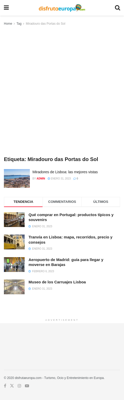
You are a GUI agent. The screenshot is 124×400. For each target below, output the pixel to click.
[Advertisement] (62, 91)
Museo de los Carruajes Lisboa (57, 282)
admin (41, 178)
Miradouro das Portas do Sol (45, 23)
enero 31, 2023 (59, 178)
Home (8, 23)
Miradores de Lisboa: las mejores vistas (65, 172)
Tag (18, 23)
